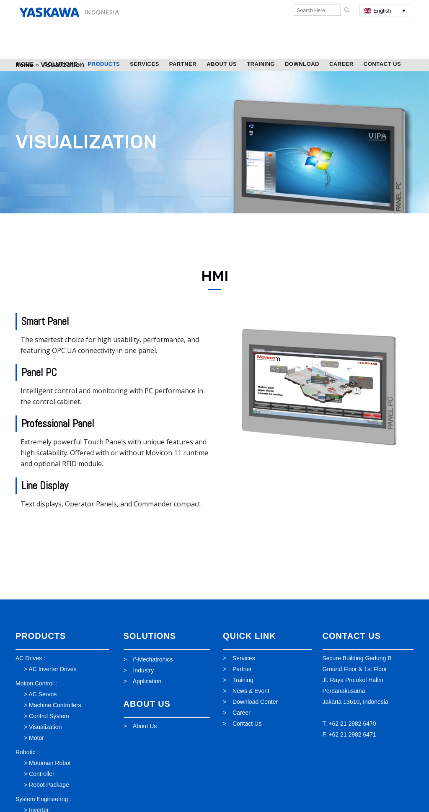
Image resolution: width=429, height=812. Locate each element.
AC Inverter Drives (52, 669)
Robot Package (49, 784)
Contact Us (247, 723)
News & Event (251, 690)
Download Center (255, 701)
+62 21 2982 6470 (352, 723)
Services (244, 658)
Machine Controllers (55, 705)
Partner (242, 669)
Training (243, 680)
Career (242, 712)
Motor (36, 737)
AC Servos (42, 694)
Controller (41, 773)
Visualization (45, 727)
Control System (49, 716)
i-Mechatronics (153, 659)
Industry (143, 670)
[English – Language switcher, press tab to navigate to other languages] (384, 10)
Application (147, 681)
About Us (145, 726)
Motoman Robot (50, 763)
